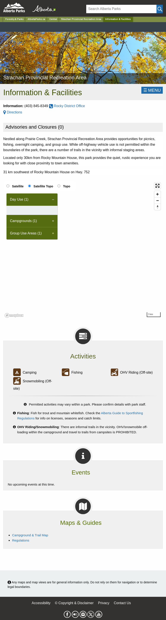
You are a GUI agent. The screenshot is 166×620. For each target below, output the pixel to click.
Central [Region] (53, 19)
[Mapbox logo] (14, 315)
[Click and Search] (159, 9)
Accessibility (41, 603)
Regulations (20, 540)
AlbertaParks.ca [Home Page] (36, 19)
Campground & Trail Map (30, 535)
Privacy (103, 603)
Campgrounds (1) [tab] (23, 221)
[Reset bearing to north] (157, 207)
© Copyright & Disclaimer (74, 603)
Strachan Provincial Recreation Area (81, 19)
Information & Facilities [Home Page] (118, 19)
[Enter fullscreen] (157, 186)
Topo (66, 186)
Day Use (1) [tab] (19, 199)
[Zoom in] (157, 194)
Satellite (18, 186)
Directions (12, 112)
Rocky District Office (67, 106)
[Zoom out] (157, 200)
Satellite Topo (43, 186)
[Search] (121, 9)
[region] (83, 249)
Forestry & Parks (14, 19)
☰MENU (152, 90)
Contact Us (122, 603)
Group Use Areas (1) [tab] (26, 233)
